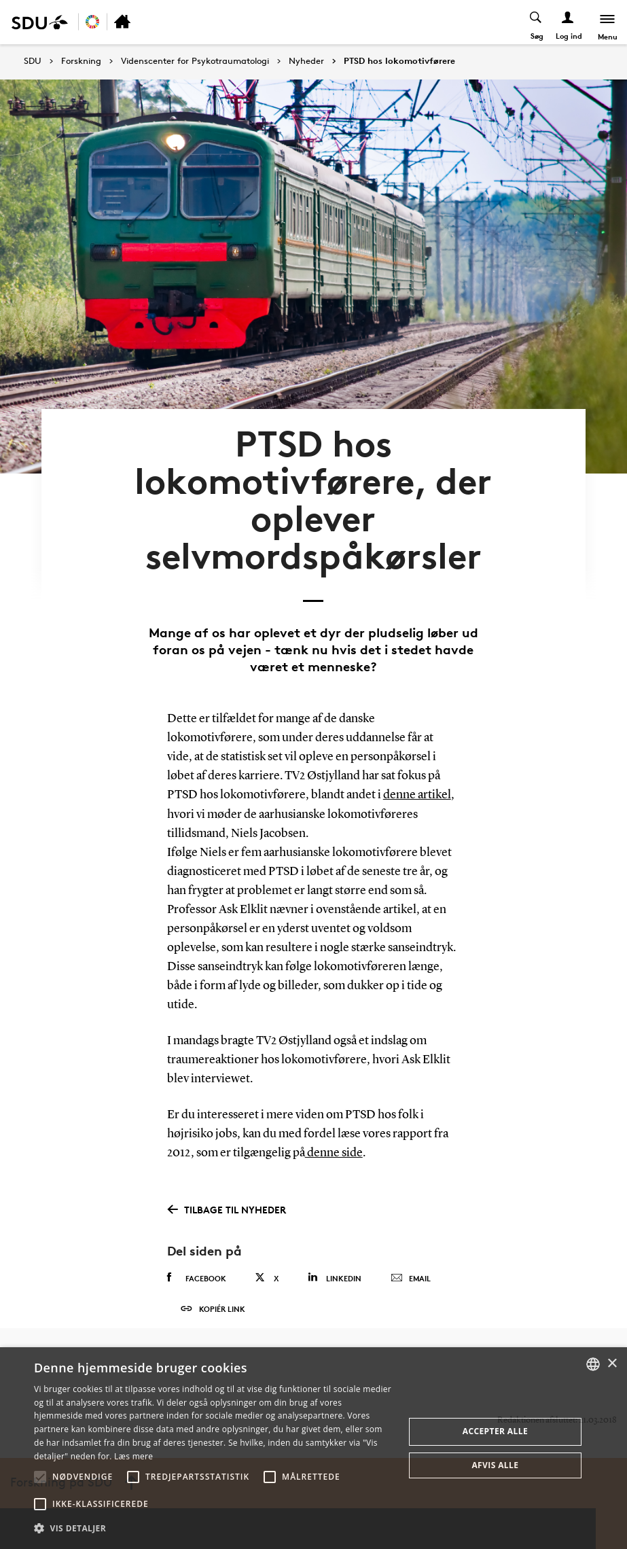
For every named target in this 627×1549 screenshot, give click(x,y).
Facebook (196, 1260)
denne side (334, 1136)
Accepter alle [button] (495, 1431)
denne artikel (417, 778)
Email (411, 1261)
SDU (32, 60)
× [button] (612, 1364)
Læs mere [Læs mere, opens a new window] (133, 1456)
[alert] (313, 1448)
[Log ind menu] (567, 22)
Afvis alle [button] (494, 1465)
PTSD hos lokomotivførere (399, 61)
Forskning (81, 61)
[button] (40, 1477)
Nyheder (306, 61)
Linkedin (334, 1260)
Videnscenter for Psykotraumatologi (195, 61)
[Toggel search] (535, 22)
